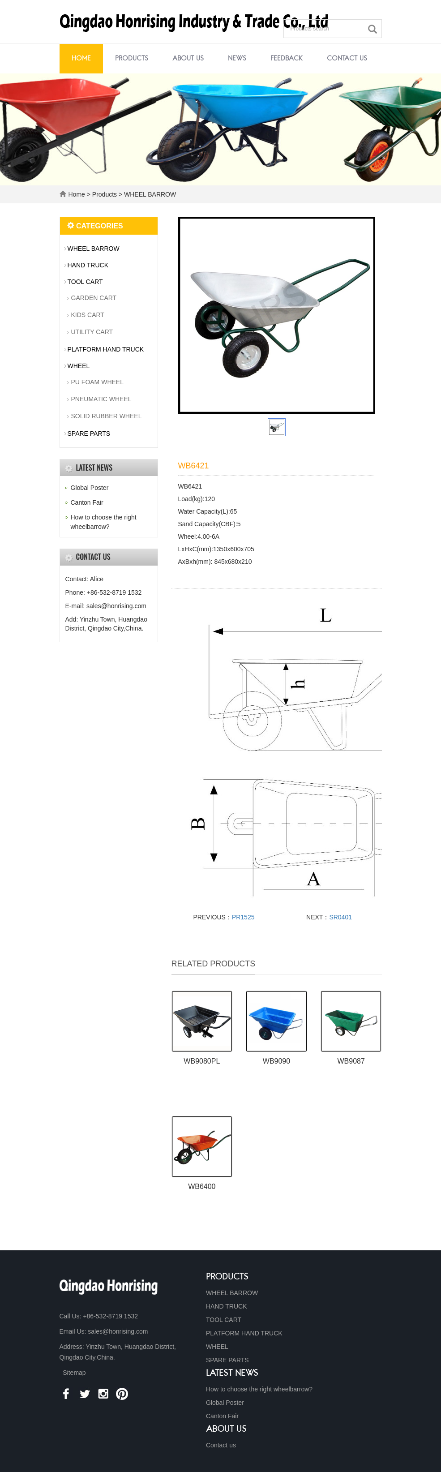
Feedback (286, 59)
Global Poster (90, 487)
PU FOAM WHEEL (97, 382)
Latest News (232, 1373)
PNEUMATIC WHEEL (101, 399)
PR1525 (243, 917)
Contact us (347, 59)
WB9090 (276, 1061)
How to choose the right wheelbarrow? (259, 1389)
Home (81, 59)
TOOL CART (85, 281)
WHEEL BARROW (149, 194)
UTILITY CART (92, 331)
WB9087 (350, 1061)
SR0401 (340, 917)
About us (188, 59)
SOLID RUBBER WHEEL (106, 416)
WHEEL (79, 365)
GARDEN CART (94, 297)
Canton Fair (87, 502)
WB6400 (201, 1186)
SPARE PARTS (89, 433)
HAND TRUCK (88, 265)
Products (131, 59)
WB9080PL (202, 1061)
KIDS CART (87, 314)
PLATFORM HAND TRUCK (106, 349)
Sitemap (74, 1372)
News (237, 59)
